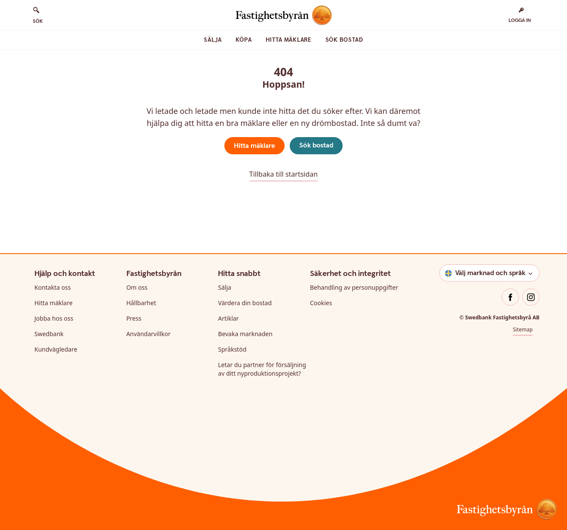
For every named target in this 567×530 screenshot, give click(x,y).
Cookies (321, 303)
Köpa (244, 40)
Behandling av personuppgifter (354, 287)
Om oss (137, 287)
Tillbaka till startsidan (283, 174)
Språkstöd (232, 349)
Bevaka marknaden (245, 334)
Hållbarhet (141, 303)
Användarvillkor (148, 334)
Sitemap (523, 329)
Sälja (213, 40)
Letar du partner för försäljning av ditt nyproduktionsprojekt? (262, 369)
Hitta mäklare (289, 40)
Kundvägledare (55, 349)
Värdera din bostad (245, 303)
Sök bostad (344, 40)
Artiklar (228, 318)
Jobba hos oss (53, 318)
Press (133, 318)
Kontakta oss (52, 287)
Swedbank (49, 334)
